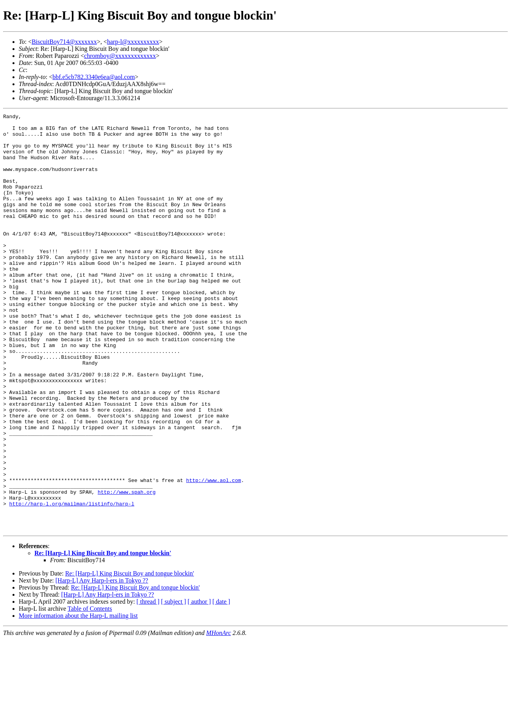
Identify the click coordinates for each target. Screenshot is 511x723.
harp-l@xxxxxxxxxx (133, 41)
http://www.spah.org (127, 568)
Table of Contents (90, 692)
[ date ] (221, 685)
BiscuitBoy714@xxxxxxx (64, 41)
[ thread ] (148, 685)
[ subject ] (173, 685)
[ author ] (199, 685)
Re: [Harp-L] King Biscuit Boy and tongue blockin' (102, 636)
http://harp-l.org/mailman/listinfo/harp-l (71, 582)
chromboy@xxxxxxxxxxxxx (120, 55)
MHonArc (218, 716)
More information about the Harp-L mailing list (78, 699)
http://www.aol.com (213, 554)
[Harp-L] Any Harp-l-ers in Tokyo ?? (102, 663)
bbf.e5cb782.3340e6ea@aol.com (93, 77)
